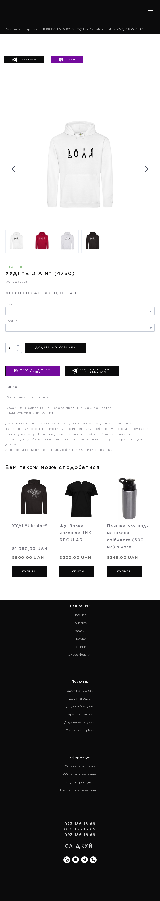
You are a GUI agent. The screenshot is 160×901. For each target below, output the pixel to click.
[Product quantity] (12, 347)
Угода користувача (80, 782)
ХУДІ (80, 29)
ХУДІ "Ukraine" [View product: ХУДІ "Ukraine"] (30, 525)
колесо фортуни (80, 654)
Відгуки (80, 638)
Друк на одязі (80, 698)
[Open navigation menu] (150, 10)
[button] (67, 60)
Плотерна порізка (80, 730)
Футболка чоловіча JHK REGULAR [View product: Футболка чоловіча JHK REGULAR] (75, 532)
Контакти (80, 623)
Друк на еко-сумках (80, 722)
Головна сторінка (21, 29)
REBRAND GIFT (56, 29)
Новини (80, 646)
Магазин (80, 631)
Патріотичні (100, 29)
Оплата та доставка (80, 766)
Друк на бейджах (80, 706)
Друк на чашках (80, 690)
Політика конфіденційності (80, 790)
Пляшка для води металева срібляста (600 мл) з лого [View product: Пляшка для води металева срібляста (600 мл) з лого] (128, 536)
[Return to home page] (33, 10)
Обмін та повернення (80, 774)
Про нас (80, 615)
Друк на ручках (80, 714)
